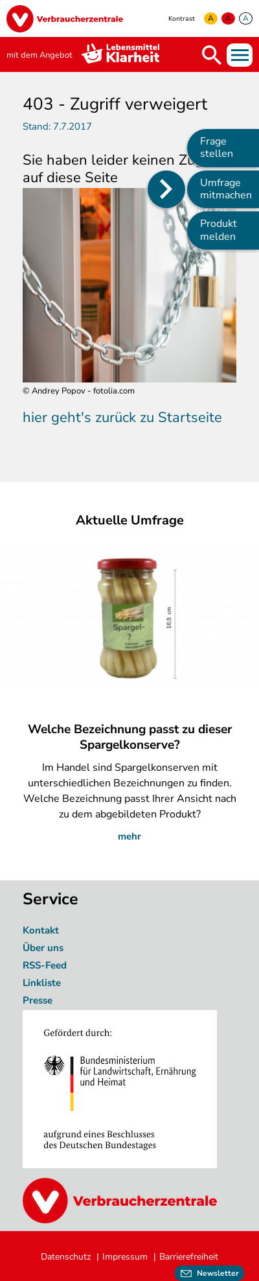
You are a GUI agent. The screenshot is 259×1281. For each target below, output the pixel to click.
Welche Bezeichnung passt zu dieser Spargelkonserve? (130, 737)
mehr (129, 836)
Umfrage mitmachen (226, 189)
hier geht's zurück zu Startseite (122, 417)
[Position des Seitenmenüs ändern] (166, 189)
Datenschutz (66, 1257)
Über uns (44, 947)
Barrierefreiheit (188, 1257)
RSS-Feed (45, 965)
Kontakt (41, 930)
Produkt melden (218, 230)
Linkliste (42, 982)
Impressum (125, 1257)
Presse (37, 1000)
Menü (240, 55)
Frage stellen (216, 147)
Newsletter (218, 1273)
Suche (211, 55)
